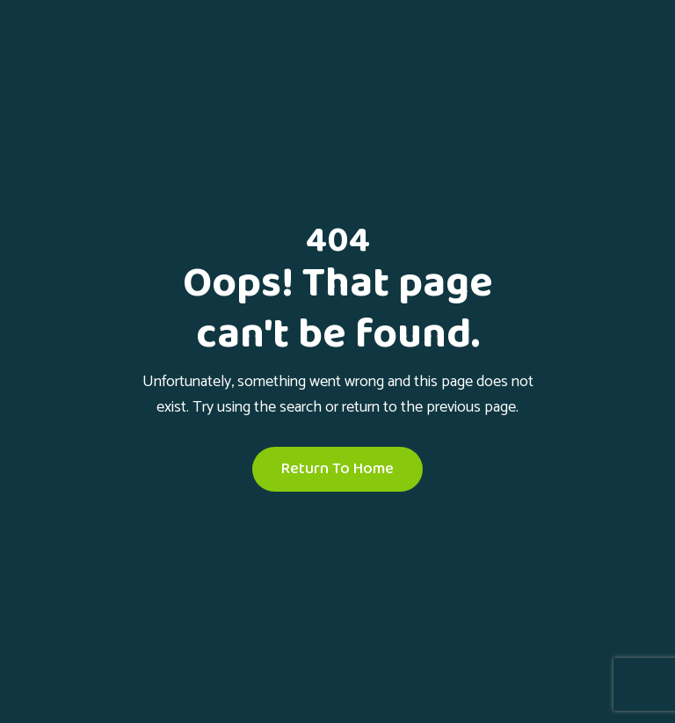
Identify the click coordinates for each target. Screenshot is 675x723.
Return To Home (337, 469)
